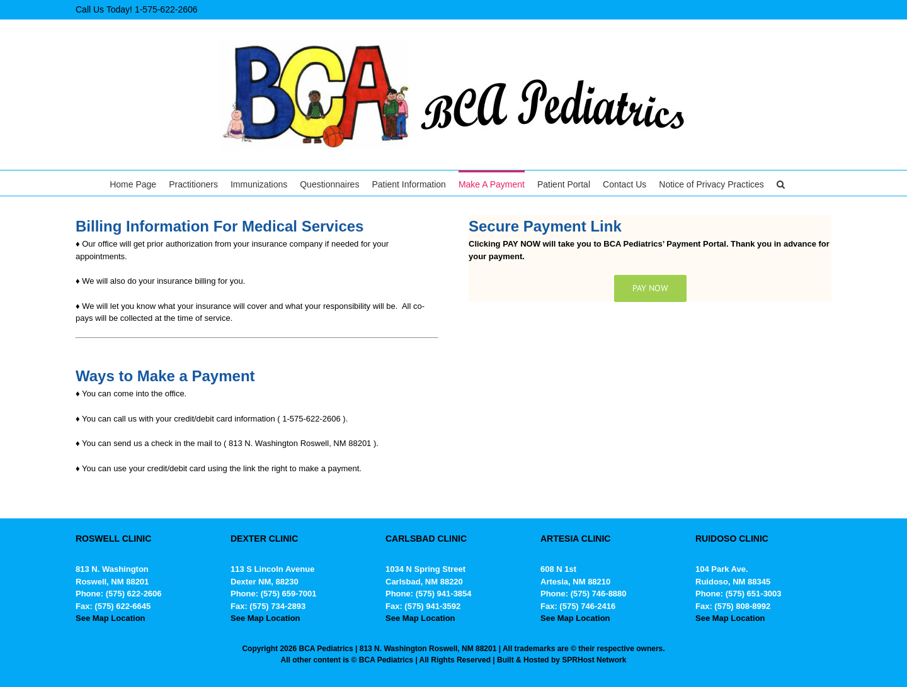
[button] (781, 183)
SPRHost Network (594, 660)
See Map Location (110, 618)
